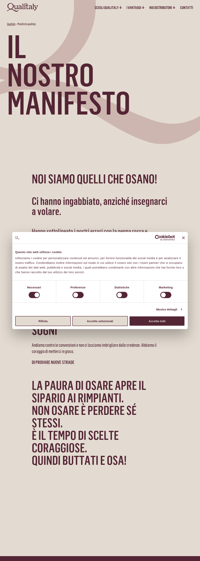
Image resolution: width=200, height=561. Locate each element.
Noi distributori (160, 7)
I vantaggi (134, 7)
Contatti (186, 7)
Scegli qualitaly (107, 7)
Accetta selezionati (100, 321)
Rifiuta (43, 321)
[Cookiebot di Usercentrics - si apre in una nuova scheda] (158, 238)
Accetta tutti (157, 321)
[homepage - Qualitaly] (22, 7)
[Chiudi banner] (183, 237)
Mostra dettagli (166, 309)
